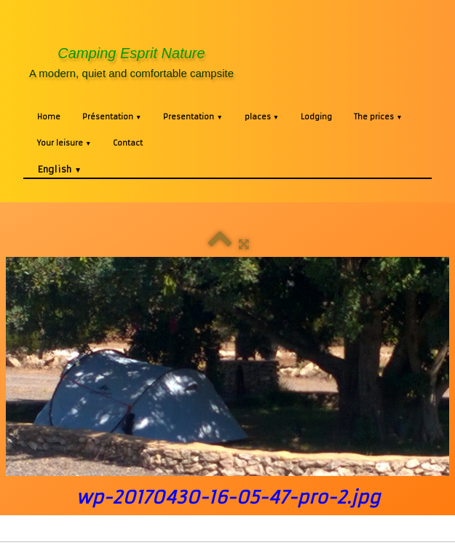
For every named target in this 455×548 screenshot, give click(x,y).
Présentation (111, 117)
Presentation (192, 117)
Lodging (316, 117)
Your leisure (64, 143)
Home (48, 117)
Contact (128, 143)
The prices (378, 117)
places (262, 117)
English (60, 169)
